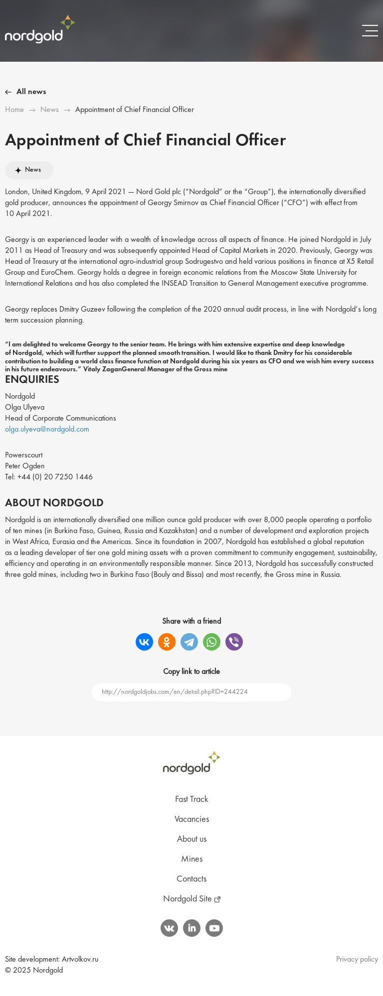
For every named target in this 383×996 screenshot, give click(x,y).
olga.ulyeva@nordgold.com (47, 430)
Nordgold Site (187, 899)
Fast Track (191, 799)
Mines (191, 859)
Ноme (14, 110)
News (49, 110)
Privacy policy (357, 960)
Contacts (191, 879)
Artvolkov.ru (80, 960)
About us (191, 839)
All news (31, 92)
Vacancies (192, 819)
